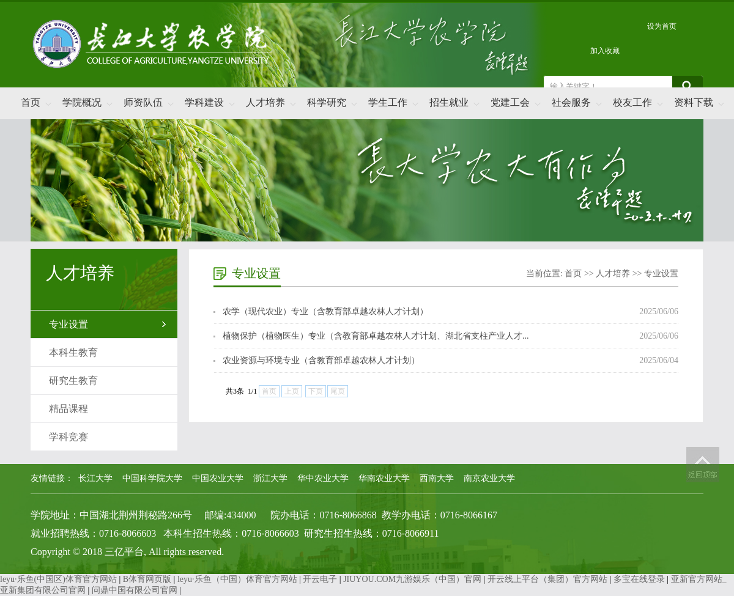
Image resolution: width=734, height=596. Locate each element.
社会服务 (571, 102)
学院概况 (82, 102)
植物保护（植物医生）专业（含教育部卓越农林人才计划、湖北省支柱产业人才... (376, 335)
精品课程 (68, 408)
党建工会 (510, 102)
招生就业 (449, 102)
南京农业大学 (489, 478)
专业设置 (68, 324)
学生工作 (387, 102)
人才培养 (265, 102)
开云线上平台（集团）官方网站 (547, 579)
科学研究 (326, 102)
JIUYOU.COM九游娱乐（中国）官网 (412, 579)
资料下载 (693, 102)
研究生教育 (73, 380)
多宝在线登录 (639, 579)
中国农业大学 (217, 478)
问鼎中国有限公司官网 (134, 590)
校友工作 (632, 102)
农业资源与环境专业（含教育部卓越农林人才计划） (321, 360)
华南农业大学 (384, 478)
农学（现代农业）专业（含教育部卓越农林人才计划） (325, 311)
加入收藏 (605, 50)
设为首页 (662, 26)
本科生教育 (73, 352)
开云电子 (320, 579)
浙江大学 (270, 478)
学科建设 (204, 102)
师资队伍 (143, 102)
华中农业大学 (323, 478)
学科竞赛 (68, 437)
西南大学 (437, 478)
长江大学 (95, 478)
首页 (30, 102)
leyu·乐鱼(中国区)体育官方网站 (58, 579)
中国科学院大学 (152, 478)
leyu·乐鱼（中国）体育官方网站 (237, 579)
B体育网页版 (147, 579)
